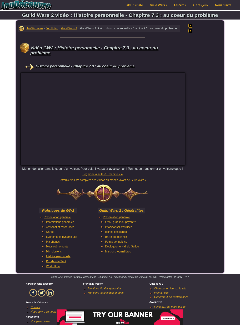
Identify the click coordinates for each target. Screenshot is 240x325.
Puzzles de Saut (56, 261)
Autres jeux (200, 5)
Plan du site (161, 292)
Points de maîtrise (116, 241)
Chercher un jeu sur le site (170, 288)
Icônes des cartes (116, 231)
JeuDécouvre (34, 28)
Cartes (50, 231)
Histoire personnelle (58, 256)
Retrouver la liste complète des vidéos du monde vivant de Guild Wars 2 (102, 180)
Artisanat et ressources (60, 227)
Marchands (53, 241)
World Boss (53, 266)
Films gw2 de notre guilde (170, 306)
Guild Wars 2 (158, 5)
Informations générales (60, 222)
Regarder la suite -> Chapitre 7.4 (102, 174)
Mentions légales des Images (105, 292)
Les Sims (180, 5)
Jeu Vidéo (52, 28)
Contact (35, 307)
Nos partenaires (40, 321)
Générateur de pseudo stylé (171, 296)
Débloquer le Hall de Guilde (122, 246)
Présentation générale (57, 217)
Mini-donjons (54, 251)
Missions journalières (118, 251)
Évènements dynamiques (61, 236)
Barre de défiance (116, 236)
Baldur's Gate (134, 5)
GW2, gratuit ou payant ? (120, 222)
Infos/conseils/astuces (118, 227)
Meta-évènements (57, 246)
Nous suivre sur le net (44, 311)
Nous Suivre (223, 5)
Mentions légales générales (104, 288)
